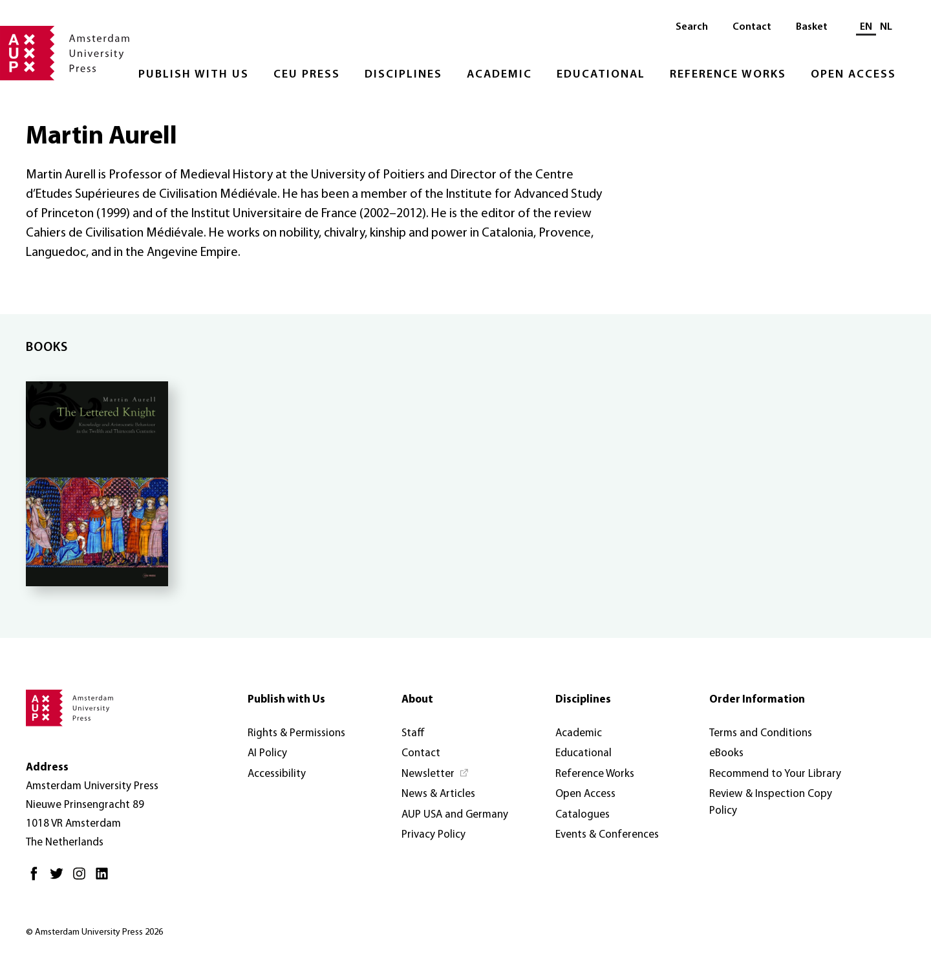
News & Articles (438, 794)
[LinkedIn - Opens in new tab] (105, 878)
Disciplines (403, 75)
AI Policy (267, 753)
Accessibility (277, 774)
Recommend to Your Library (775, 774)
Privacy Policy (433, 834)
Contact (752, 27)
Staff (413, 733)
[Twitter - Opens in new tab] (59, 878)
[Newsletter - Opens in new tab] (435, 774)
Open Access (853, 75)
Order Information (757, 699)
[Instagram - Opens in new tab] (82, 878)
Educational (601, 75)
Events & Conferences (607, 834)
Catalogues (582, 814)
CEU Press (306, 75)
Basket (812, 27)
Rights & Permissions (296, 733)
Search (692, 27)
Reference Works (728, 75)
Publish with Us (193, 75)
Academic (499, 75)
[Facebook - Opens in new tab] (37, 878)
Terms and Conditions (760, 733)
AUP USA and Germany (454, 814)
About (417, 699)
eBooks (726, 753)
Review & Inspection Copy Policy (770, 802)
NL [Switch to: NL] (886, 27)
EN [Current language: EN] (866, 27)
